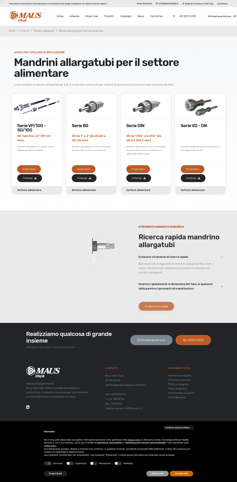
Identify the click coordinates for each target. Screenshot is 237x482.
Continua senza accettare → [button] (178, 427)
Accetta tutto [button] (181, 473)
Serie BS (80, 126)
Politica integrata (178, 384)
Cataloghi (125, 16)
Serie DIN (135, 126)
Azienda (74, 16)
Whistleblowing (177, 397)
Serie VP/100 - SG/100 (31, 128)
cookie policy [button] (50, 446)
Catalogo (30, 178)
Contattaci (156, 16)
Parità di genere (177, 388)
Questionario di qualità (181, 392)
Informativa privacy (179, 379)
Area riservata (144, 3)
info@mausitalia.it (167, 3)
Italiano (222, 3)
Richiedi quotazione (151, 340)
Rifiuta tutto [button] (157, 473)
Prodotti (109, 16)
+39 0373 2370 (187, 16)
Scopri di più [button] (55, 473)
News (141, 16)
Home (60, 16)
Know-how (91, 16)
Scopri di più (29, 169)
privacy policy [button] (134, 440)
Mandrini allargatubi (44, 31)
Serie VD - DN (194, 126)
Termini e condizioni (179, 375)
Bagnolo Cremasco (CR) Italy (198, 3)
